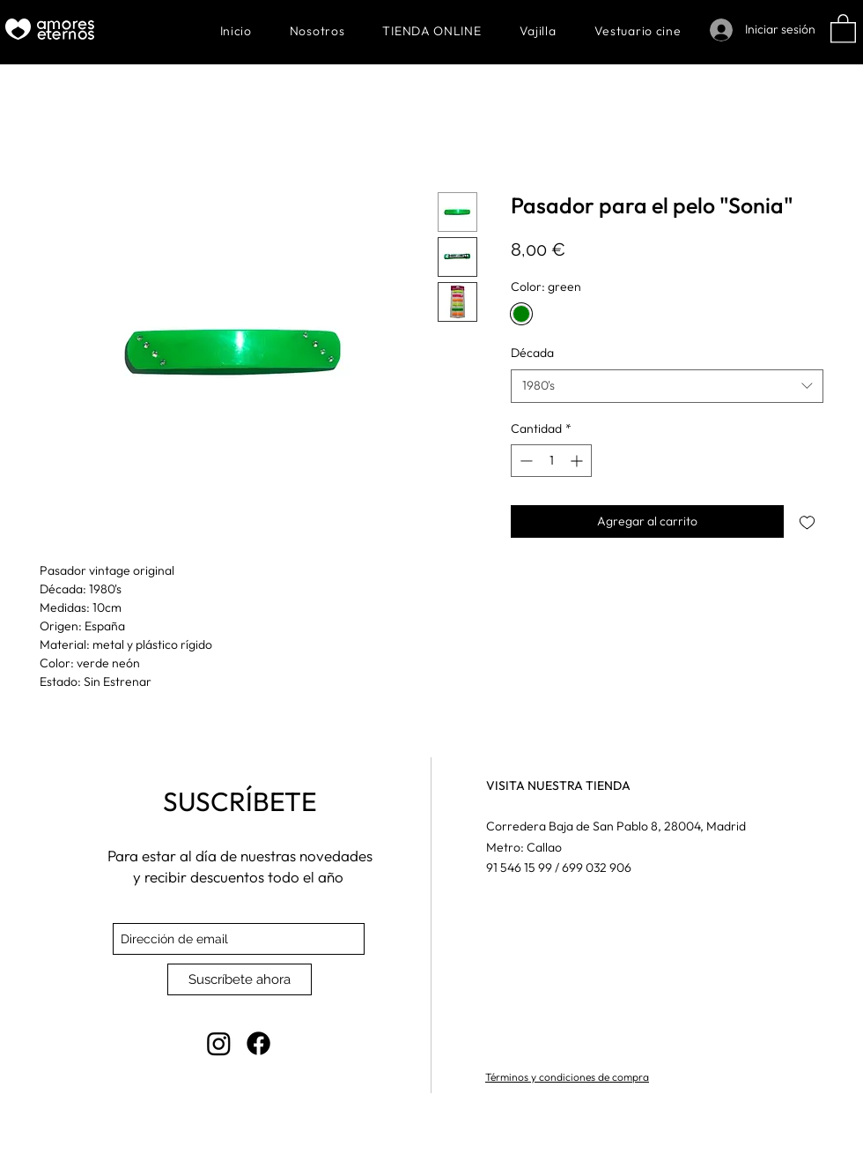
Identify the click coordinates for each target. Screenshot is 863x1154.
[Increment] (578, 460)
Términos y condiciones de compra (567, 1076)
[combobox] (667, 386)
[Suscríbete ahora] (239, 979)
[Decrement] (524, 460)
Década (532, 353)
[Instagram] (218, 1043)
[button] (843, 27)
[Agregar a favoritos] (807, 521)
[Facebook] (258, 1043)
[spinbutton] (551, 460)
